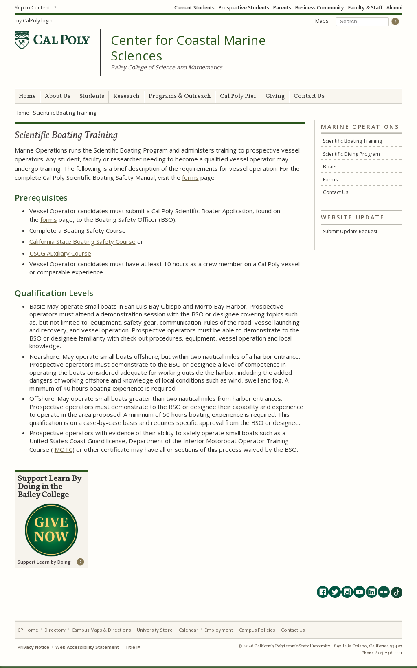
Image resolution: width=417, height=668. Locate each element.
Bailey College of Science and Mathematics (166, 67)
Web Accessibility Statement (87, 647)
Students (91, 96)
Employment (218, 630)
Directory (55, 630)
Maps (321, 21)
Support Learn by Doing (44, 562)
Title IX (132, 647)
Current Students (194, 7)
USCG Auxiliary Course (60, 253)
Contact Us (309, 96)
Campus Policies (257, 630)
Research (126, 96)
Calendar (188, 630)
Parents (282, 7)
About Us (57, 96)
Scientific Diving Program (351, 153)
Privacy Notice (33, 647)
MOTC (63, 449)
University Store (155, 630)
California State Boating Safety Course (82, 241)
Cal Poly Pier (238, 96)
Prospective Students (244, 7)
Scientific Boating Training (352, 140)
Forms (330, 179)
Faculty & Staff (365, 7)
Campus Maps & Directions (101, 630)
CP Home (28, 630)
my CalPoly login (34, 20)
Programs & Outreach (180, 96)
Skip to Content (32, 7)
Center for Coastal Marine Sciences (188, 48)
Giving (275, 96)
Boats (329, 166)
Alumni (394, 7)
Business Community (319, 7)
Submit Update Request (350, 231)
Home (27, 96)
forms (190, 177)
